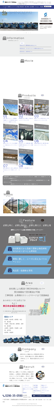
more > (22, 43)
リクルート (44, 389)
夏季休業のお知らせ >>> (31, 45)
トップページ (5, 7)
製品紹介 (22, 6)
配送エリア (44, 385)
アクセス (37, 6)
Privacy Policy (31, 406)
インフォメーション (27, 387)
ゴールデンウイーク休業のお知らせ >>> (34, 48)
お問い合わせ (45, 387)
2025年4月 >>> (29, 51)
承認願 (41, 6)
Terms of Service (37, 406)
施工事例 (27, 6)
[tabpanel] (27, 21)
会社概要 (32, 6)
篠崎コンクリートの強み (14, 6)
